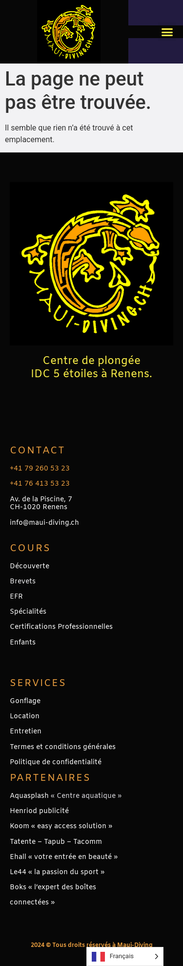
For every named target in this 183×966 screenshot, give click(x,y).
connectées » (32, 902)
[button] (167, 31)
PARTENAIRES (50, 778)
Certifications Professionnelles (61, 627)
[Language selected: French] (124, 956)
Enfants (23, 642)
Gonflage (25, 701)
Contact (37, 450)
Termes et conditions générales (63, 747)
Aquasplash (29, 796)
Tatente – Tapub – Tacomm (56, 842)
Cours (30, 548)
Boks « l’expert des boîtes (53, 887)
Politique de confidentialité (56, 762)
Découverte (29, 566)
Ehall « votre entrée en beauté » (64, 857)
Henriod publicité (39, 811)
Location (25, 716)
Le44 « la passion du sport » (57, 872)
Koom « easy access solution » (61, 826)
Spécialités (28, 612)
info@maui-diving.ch (44, 523)
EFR (16, 596)
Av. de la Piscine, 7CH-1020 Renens (41, 504)
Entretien (25, 731)
